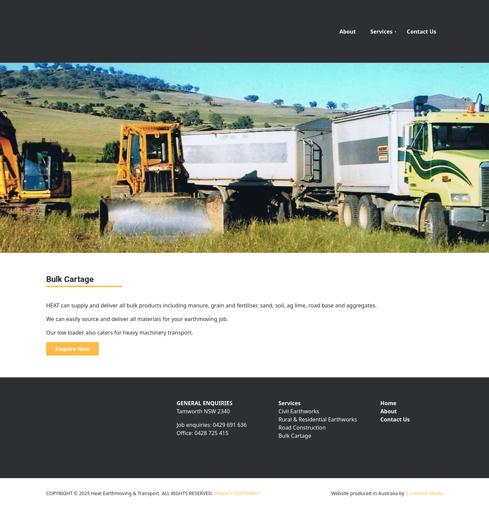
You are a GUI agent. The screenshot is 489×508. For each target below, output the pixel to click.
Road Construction (302, 427)
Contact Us (421, 31)
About (347, 31)
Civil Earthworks (298, 411)
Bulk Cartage (294, 435)
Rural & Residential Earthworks (317, 419)
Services (381, 31)
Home (388, 403)
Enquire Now (62, 346)
